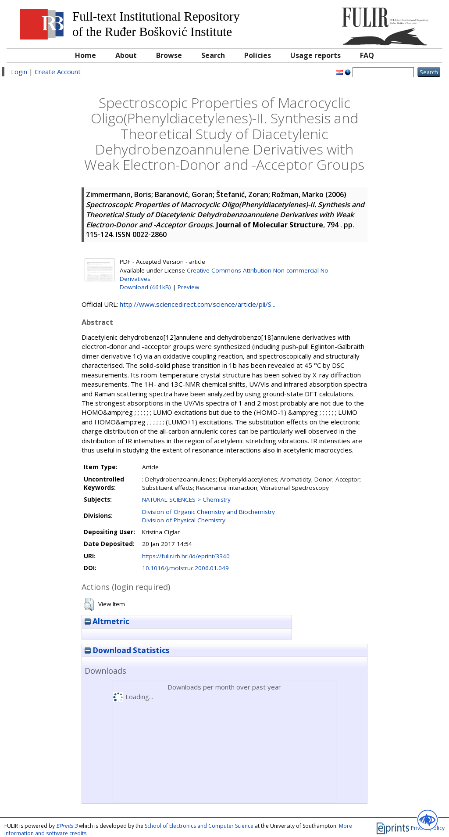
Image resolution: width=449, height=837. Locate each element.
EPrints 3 (67, 826)
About (126, 55)
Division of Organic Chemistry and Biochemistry (208, 512)
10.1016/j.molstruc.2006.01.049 (185, 568)
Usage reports (315, 55)
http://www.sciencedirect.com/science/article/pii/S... (197, 304)
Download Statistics (127, 650)
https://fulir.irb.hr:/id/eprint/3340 (186, 556)
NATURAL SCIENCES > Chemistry (186, 499)
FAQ (367, 55)
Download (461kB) (145, 287)
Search (213, 55)
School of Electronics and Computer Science (199, 826)
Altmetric (107, 621)
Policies (257, 55)
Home (85, 55)
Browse (169, 55)
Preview (188, 287)
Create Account (58, 71)
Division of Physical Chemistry (183, 520)
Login (19, 71)
